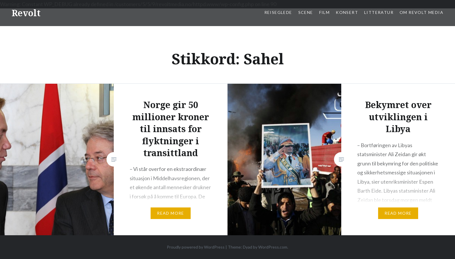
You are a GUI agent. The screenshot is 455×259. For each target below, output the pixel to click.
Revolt (26, 13)
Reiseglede (278, 12)
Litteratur (378, 12)
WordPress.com (272, 247)
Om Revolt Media (421, 12)
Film (324, 12)
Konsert (347, 12)
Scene (305, 12)
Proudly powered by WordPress (196, 247)
